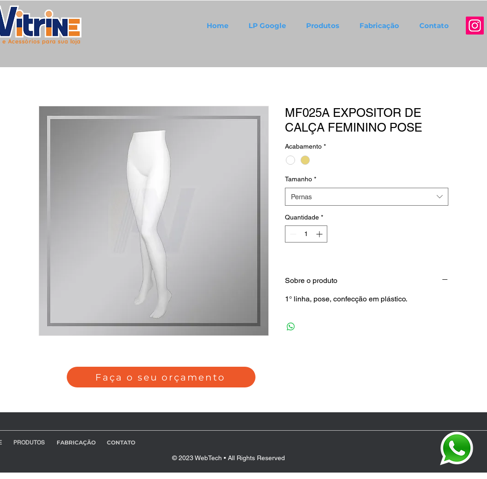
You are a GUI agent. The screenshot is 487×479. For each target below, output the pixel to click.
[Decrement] (292, 234)
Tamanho (300, 179)
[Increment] (320, 234)
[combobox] (366, 197)
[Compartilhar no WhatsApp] (290, 326)
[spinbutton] (306, 234)
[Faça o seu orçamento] (161, 377)
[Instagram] (475, 26)
